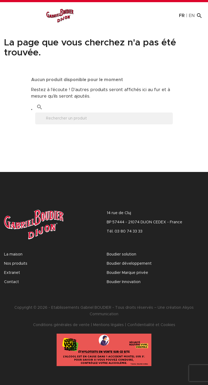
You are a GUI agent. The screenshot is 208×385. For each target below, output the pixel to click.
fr (182, 16)
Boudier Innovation (124, 282)
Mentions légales (108, 325)
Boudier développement (129, 263)
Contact (11, 282)
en (192, 16)
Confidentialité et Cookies (151, 325)
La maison (13, 254)
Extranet (12, 273)
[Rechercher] (104, 118)
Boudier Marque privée (127, 273)
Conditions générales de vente (61, 325)
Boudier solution (121, 254)
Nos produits (15, 263)
